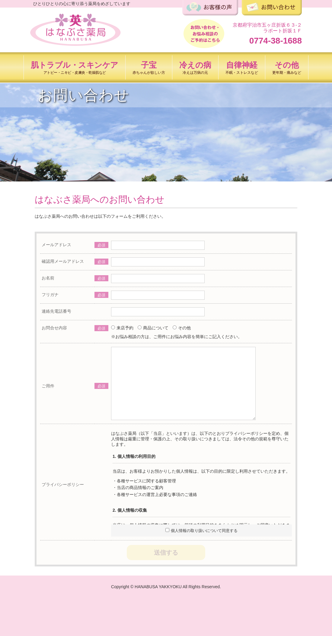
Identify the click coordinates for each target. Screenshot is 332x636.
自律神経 (241, 67)
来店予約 (122, 327)
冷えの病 (195, 67)
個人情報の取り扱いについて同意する (201, 530)
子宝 (148, 67)
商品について (153, 327)
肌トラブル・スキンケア (74, 67)
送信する (166, 552)
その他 (286, 67)
